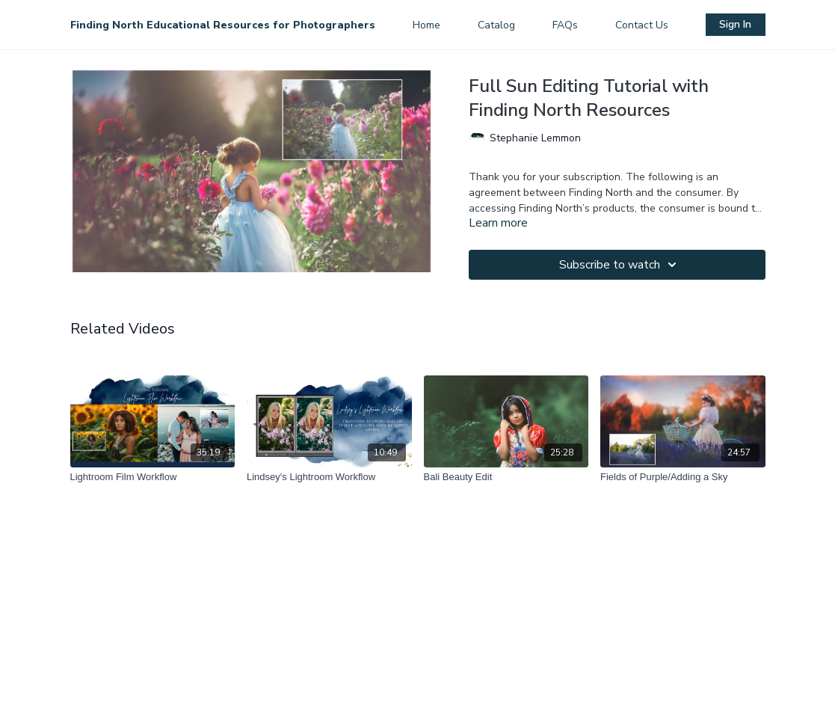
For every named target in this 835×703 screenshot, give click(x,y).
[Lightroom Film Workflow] (152, 477)
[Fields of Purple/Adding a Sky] (682, 477)
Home (426, 25)
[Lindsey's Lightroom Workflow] (329, 477)
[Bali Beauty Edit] (506, 477)
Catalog (496, 25)
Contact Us (641, 25)
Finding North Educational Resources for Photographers (222, 25)
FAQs (565, 25)
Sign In (735, 24)
